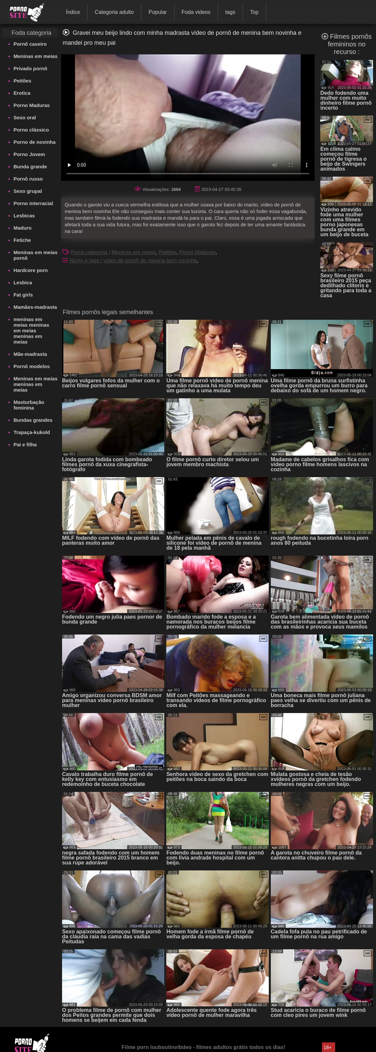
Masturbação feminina (29, 405)
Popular (157, 12)
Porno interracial (33, 203)
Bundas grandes (33, 420)
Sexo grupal (28, 191)
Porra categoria (90, 252)
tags (230, 12)
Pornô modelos (32, 366)
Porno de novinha (35, 142)
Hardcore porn (31, 270)
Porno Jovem (29, 154)
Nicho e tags (85, 260)
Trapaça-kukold (32, 432)
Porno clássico (31, 130)
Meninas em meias (36, 56)
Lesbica (23, 282)
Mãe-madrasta (30, 354)
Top (254, 12)
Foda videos (196, 12)
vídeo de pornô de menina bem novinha (150, 260)
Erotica (22, 93)
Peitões (22, 80)
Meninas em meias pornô (36, 255)
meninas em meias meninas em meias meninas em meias (31, 330)
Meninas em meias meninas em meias (36, 384)
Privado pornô (30, 68)
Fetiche (22, 240)
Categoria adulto (114, 12)
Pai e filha (25, 444)
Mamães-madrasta (35, 307)
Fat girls (23, 295)
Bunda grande (30, 166)
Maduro (23, 228)
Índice (73, 12)
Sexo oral (25, 117)
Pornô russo (28, 179)
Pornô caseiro (30, 44)
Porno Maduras (32, 105)
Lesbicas (24, 215)
